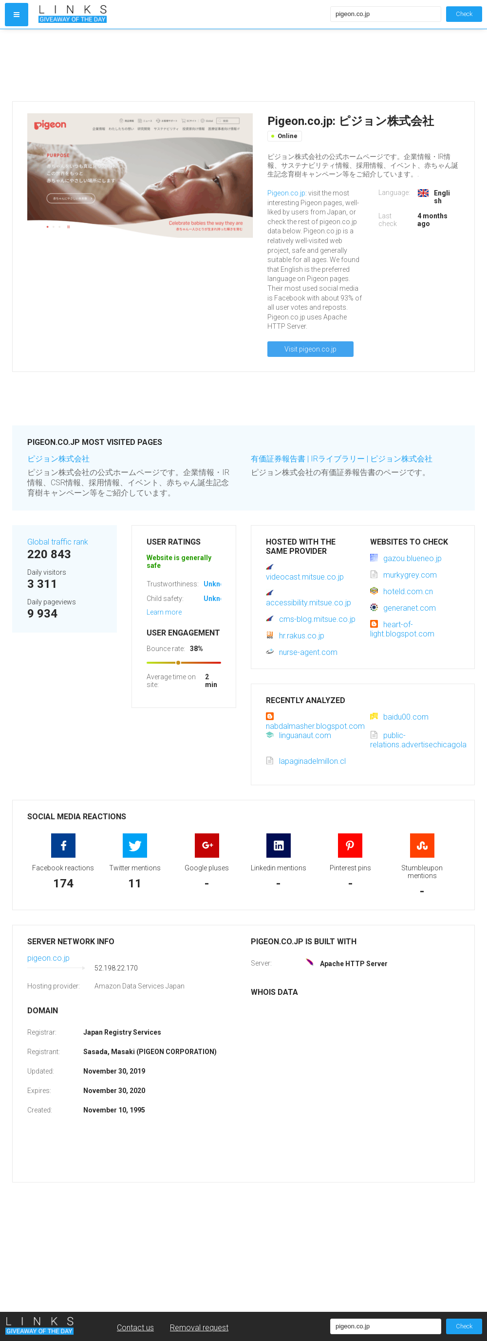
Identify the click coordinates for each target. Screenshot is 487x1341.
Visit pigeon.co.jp (310, 349)
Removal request (199, 1327)
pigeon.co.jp (48, 958)
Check (464, 14)
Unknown (218, 584)
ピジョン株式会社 (58, 458)
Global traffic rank (57, 542)
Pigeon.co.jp (286, 193)
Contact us (135, 1327)
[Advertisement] (182, 65)
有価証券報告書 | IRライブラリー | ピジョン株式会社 (341, 458)
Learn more (164, 612)
